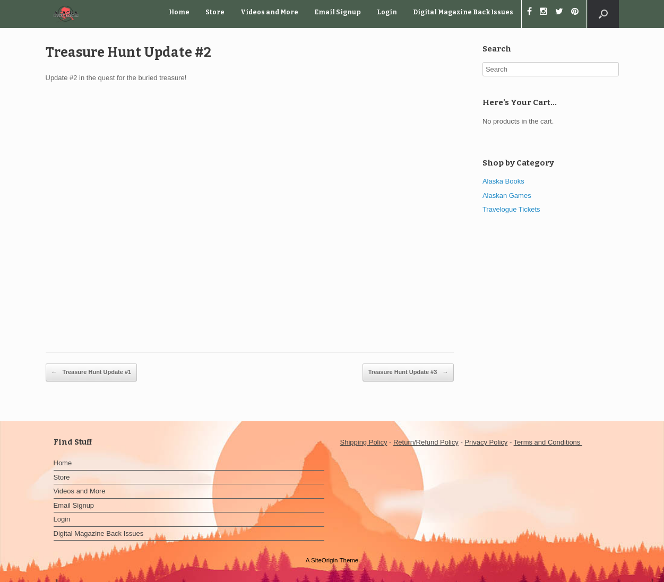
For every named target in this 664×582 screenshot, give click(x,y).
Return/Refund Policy (426, 442)
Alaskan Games (506, 195)
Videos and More (269, 12)
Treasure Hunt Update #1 (91, 372)
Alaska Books (503, 181)
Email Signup (337, 12)
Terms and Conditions (548, 442)
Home (179, 12)
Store (215, 12)
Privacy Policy (485, 442)
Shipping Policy (363, 442)
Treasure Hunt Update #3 (408, 372)
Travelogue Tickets (511, 209)
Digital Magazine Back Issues (463, 12)
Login (387, 12)
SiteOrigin (324, 560)
